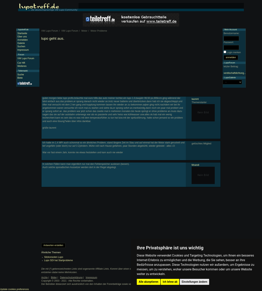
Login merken (234, 52)
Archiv (44, 277)
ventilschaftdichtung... (235, 73)
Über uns (22, 36)
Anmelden (22, 40)
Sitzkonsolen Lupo (53, 257)
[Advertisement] (131, 69)
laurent (195, 99)
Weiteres (21, 66)
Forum (21, 54)
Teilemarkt (23, 71)
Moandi (195, 165)
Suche (20, 74)
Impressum (23, 50)
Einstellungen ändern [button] (194, 281)
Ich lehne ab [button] (170, 281)
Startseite (22, 33)
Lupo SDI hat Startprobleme (58, 260)
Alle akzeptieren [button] (148, 281)
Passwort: (229, 42)
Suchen (21, 46)
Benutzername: (231, 33)
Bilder (54, 277)
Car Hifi (21, 62)
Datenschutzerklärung (71, 277)
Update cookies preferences (14, 289)
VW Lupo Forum (25, 58)
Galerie (21, 43)
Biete (20, 78)
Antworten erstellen (53, 245)
